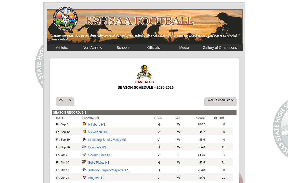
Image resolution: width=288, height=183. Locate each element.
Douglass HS (97, 147)
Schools (123, 47)
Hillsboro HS (96, 124)
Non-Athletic (92, 47)
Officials (153, 47)
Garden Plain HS (99, 155)
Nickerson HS (97, 132)
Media (184, 47)
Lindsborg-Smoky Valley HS (107, 140)
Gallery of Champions (220, 47)
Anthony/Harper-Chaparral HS (108, 170)
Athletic (62, 47)
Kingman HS (96, 178)
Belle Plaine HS (98, 162)
